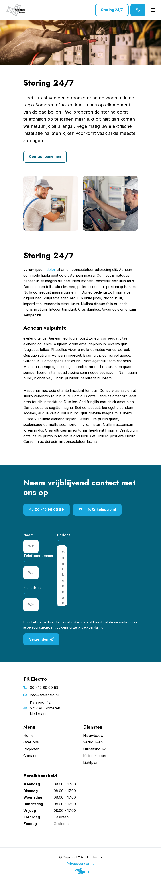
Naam (29, 535)
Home (28, 735)
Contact (29, 755)
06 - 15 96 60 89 (46, 509)
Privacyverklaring (80, 863)
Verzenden (41, 639)
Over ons (31, 742)
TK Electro (94, 857)
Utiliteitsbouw (94, 749)
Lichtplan (90, 762)
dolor (51, 269)
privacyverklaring (90, 627)
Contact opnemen (45, 156)
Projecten (31, 749)
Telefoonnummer (38, 558)
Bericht (63, 538)
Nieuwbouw (93, 735)
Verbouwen (93, 742)
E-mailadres (32, 588)
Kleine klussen (95, 755)
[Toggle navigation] (152, 10)
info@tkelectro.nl (97, 509)
